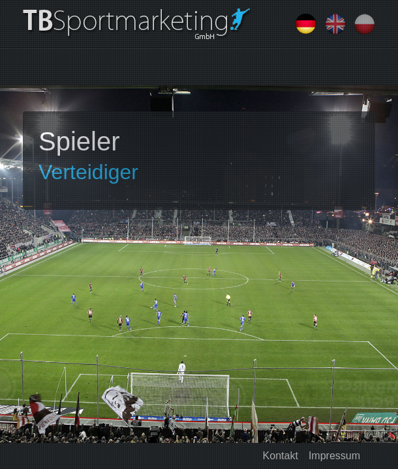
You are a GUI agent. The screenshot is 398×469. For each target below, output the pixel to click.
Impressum (334, 455)
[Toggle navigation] (41, 67)
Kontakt (280, 455)
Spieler (79, 141)
